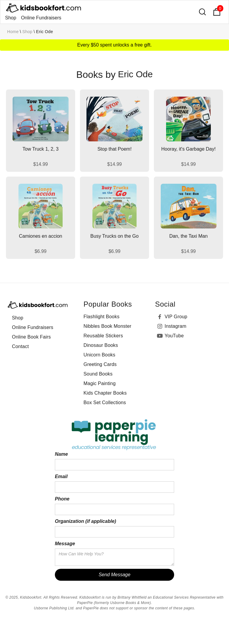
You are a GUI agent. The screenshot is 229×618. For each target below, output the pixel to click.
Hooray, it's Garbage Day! (188, 149)
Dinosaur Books (100, 345)
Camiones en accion (40, 236)
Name (61, 454)
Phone (62, 498)
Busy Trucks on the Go (114, 236)
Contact (20, 346)
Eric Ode (44, 31)
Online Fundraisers (41, 17)
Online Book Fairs (31, 336)
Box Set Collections (104, 402)
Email (61, 476)
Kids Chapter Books (105, 392)
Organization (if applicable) (85, 521)
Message (65, 543)
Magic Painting (99, 383)
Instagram (175, 326)
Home (13, 31)
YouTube (174, 335)
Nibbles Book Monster (107, 326)
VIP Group (176, 316)
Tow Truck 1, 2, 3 (41, 149)
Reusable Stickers (103, 335)
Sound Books (97, 373)
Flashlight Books (101, 316)
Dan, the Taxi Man (188, 236)
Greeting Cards (100, 364)
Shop (10, 17)
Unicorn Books (99, 354)
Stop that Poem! (115, 149)
